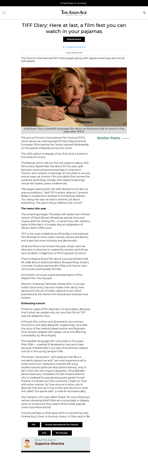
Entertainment (74, 39)
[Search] (144, 13)
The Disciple (62, 433)
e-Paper (64, 3)
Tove (44, 433)
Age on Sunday (77, 3)
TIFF (34, 424)
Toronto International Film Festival (62, 424)
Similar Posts (108, 138)
